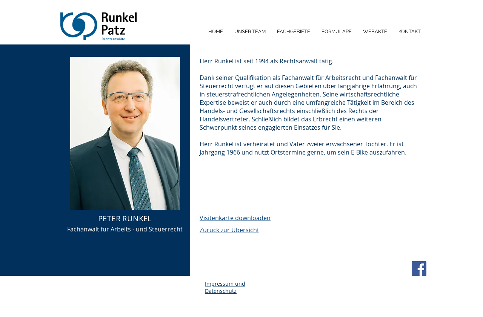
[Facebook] (419, 268)
